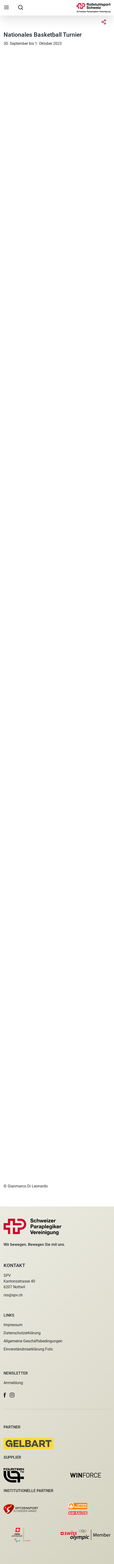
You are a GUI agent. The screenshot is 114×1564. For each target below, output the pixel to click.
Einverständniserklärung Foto (28, 1349)
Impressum (13, 1325)
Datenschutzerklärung (22, 1333)
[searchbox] (20, 7)
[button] (5, 1395)
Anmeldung (13, 1382)
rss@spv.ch (13, 1295)
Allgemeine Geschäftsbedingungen (33, 1341)
